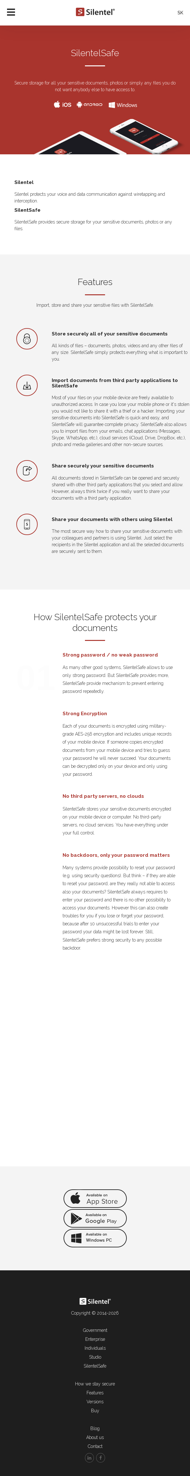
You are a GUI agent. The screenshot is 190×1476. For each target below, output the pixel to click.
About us (95, 1437)
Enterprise (95, 1339)
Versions (95, 1401)
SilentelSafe (95, 1366)
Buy (95, 1410)
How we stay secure (95, 1383)
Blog (95, 1428)
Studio (95, 1357)
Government (95, 1330)
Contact (95, 1446)
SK (180, 12)
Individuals (95, 1348)
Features (95, 1392)
